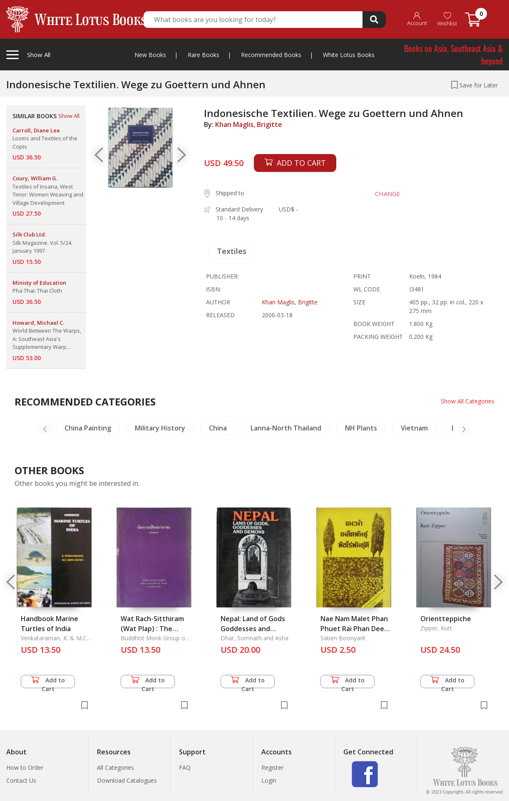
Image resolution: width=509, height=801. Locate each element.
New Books (150, 55)
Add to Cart (48, 682)
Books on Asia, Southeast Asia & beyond (453, 54)
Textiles (231, 251)
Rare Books (203, 55)
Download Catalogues (127, 780)
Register (272, 767)
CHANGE (387, 193)
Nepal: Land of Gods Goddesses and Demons (253, 628)
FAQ (185, 767)
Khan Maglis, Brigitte (248, 124)
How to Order (24, 767)
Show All (68, 115)
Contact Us (21, 780)
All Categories (115, 767)
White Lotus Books (349, 55)
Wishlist (447, 19)
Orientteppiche (445, 618)
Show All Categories (467, 401)
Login (268, 780)
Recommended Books (271, 55)
